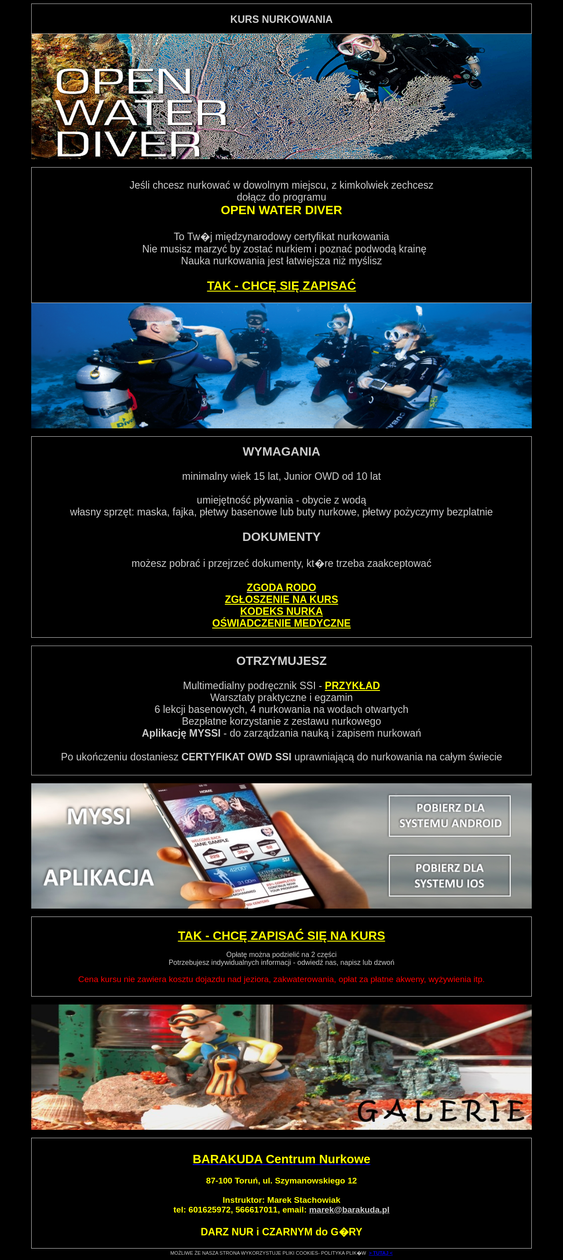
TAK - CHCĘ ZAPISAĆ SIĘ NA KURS (281, 935)
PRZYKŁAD (352, 685)
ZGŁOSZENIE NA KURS (281, 599)
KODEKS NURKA (281, 611)
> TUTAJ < (381, 1253)
